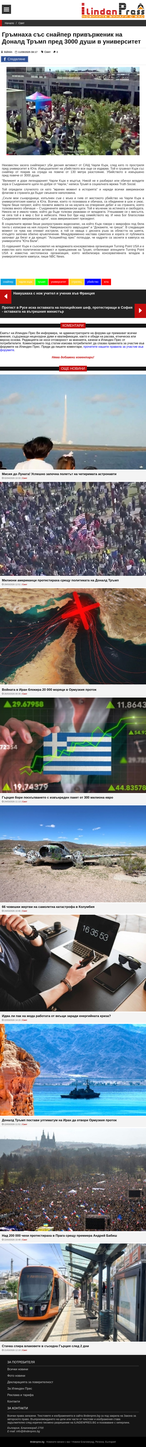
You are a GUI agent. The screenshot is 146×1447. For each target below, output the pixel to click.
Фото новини (16, 1375)
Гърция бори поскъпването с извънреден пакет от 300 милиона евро (57, 797)
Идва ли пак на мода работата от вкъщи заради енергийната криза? (56, 1016)
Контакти (13, 1401)
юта (106, 281)
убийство (92, 281)
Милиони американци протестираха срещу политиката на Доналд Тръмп (60, 580)
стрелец (77, 281)
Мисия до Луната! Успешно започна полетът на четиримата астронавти (59, 474)
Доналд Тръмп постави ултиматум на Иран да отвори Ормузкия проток (59, 1120)
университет (58, 281)
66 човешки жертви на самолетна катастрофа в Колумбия (48, 907)
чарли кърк (25, 281)
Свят (21, 23)
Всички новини (17, 1369)
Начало (9, 23)
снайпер (8, 281)
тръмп (41, 281)
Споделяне (14, 59)
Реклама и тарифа (20, 1395)
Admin (6, 51)
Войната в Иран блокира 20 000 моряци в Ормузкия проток (49, 689)
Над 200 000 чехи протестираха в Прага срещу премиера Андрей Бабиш (59, 1235)
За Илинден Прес (19, 1388)
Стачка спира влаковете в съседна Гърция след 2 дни (45, 1346)
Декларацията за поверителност (30, 1382)
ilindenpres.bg (37, 1442)
